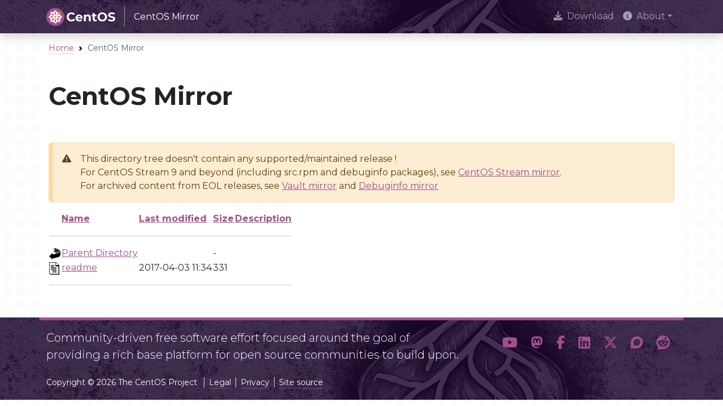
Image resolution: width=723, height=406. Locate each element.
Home (61, 48)
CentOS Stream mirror (509, 172)
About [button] (644, 16)
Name (76, 218)
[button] (509, 342)
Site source (301, 382)
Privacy (255, 382)
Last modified (173, 218)
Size (223, 218)
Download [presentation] (584, 16)
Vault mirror (309, 185)
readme (79, 267)
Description (263, 218)
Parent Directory (100, 253)
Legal (220, 382)
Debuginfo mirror (398, 185)
